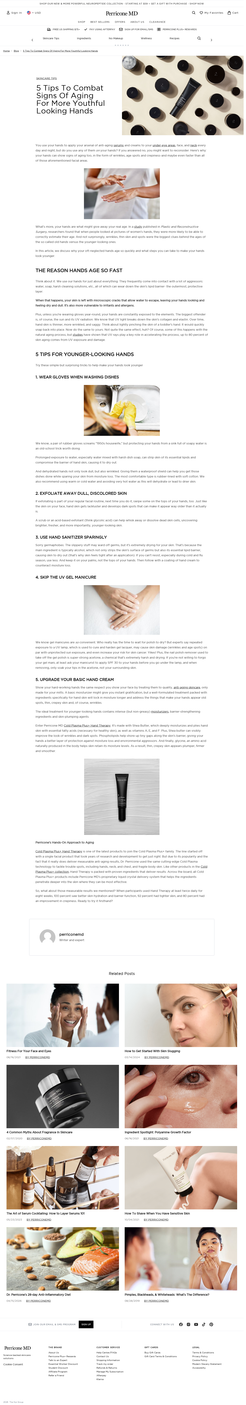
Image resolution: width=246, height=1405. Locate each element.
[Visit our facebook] (181, 1322)
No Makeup (116, 38)
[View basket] (233, 13)
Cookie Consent (13, 1361)
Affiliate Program (57, 1369)
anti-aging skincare (187, 684)
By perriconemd (37, 1054)
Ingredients (84, 38)
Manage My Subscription (110, 1369)
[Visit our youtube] (196, 1322)
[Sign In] (14, 13)
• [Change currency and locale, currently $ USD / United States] (34, 13)
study (138, 224)
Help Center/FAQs (106, 1350)
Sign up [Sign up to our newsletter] (86, 1322)
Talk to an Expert (57, 1357)
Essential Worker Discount (63, 1361)
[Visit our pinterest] (211, 1322)
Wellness (146, 38)
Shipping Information (108, 1357)
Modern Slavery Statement (207, 1361)
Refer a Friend (56, 1373)
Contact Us (102, 1354)
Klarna (100, 1376)
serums (119, 142)
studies (78, 332)
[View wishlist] (211, 13)
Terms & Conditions (203, 1350)
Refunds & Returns (106, 1365)
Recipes (174, 38)
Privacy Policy (200, 1354)
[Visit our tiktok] (204, 1322)
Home (6, 48)
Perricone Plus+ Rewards (62, 1354)
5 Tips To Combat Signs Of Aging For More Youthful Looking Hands (60, 48)
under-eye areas (164, 142)
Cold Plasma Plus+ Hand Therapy (87, 723)
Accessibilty (199, 1365)
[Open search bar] (194, 13)
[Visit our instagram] (188, 1322)
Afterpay (101, 1373)
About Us (53, 1350)
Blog (16, 48)
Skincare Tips (51, 38)
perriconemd (71, 932)
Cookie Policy (199, 1357)
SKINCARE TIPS (46, 75)
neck (193, 142)
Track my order (104, 1361)
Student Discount (58, 1365)
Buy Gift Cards (152, 1350)
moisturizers (160, 709)
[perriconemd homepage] (122, 13)
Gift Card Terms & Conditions (160, 1354)
